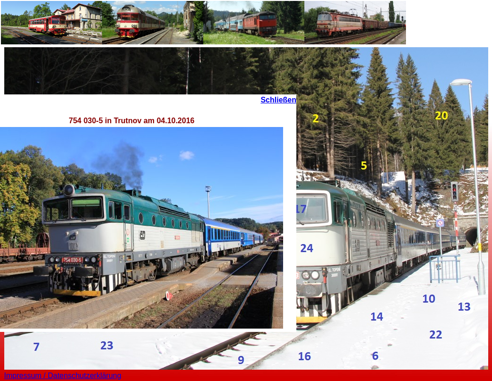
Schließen (278, 100)
